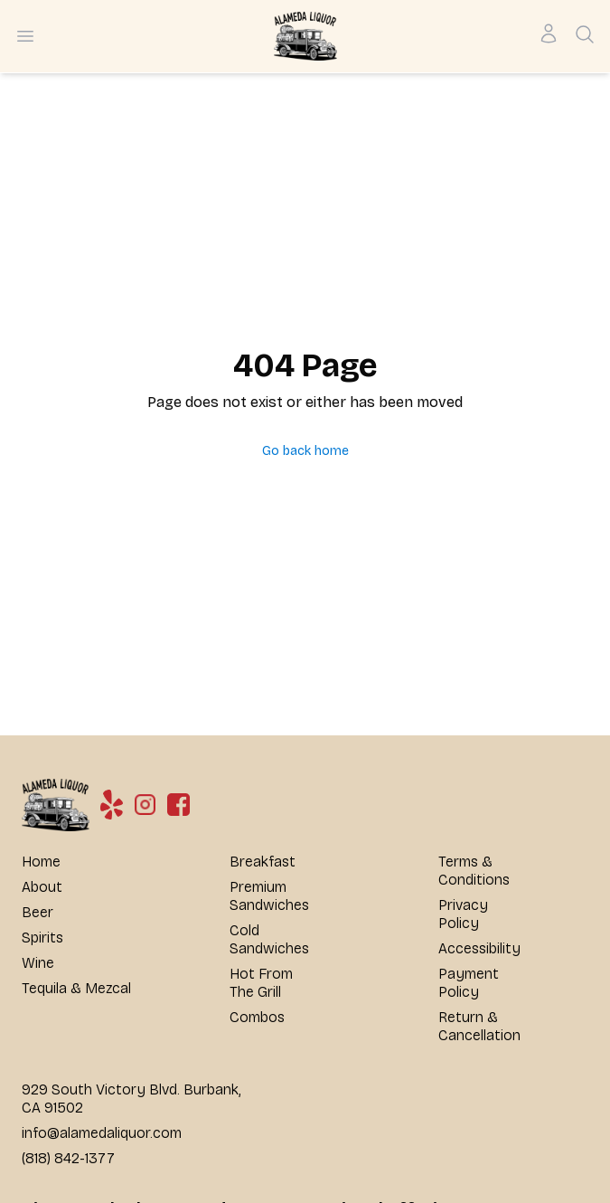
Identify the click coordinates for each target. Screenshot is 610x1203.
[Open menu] (25, 36)
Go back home (305, 451)
